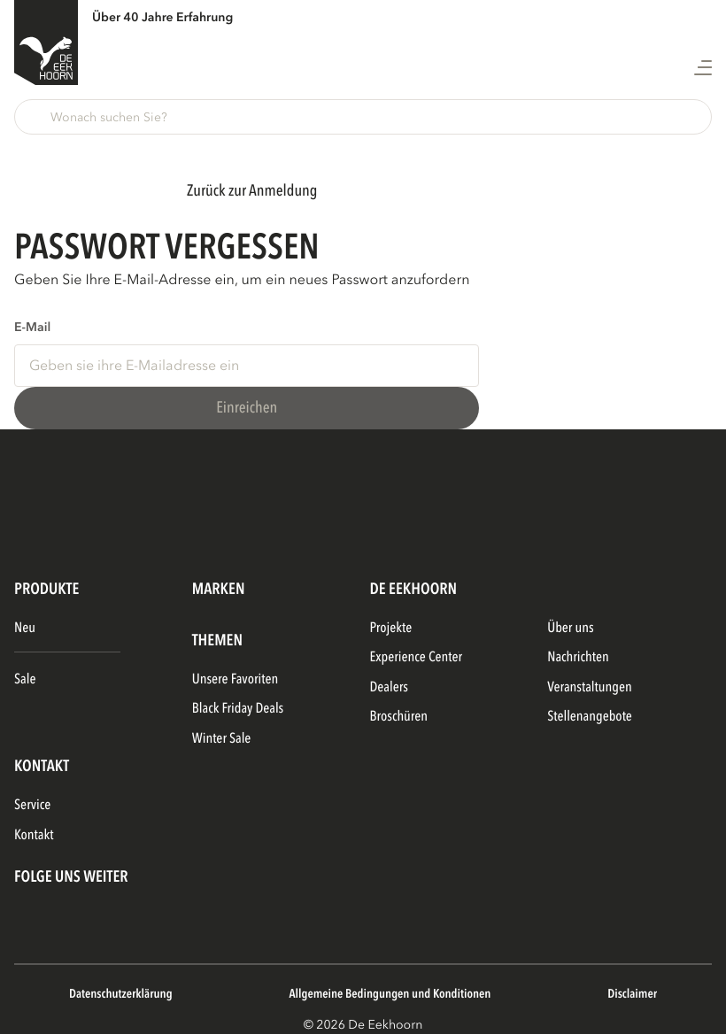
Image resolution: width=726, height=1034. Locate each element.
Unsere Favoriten (235, 679)
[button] (363, 117)
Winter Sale (221, 738)
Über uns (570, 627)
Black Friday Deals (238, 708)
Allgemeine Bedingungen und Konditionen (389, 994)
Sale (24, 679)
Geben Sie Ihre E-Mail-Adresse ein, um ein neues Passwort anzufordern (241, 279)
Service (32, 804)
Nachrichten (578, 657)
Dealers (389, 687)
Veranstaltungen (589, 687)
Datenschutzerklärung (121, 994)
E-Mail (32, 328)
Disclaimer (632, 994)
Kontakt (33, 835)
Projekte (391, 627)
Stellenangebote (589, 716)
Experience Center (416, 657)
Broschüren (399, 716)
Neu (24, 627)
